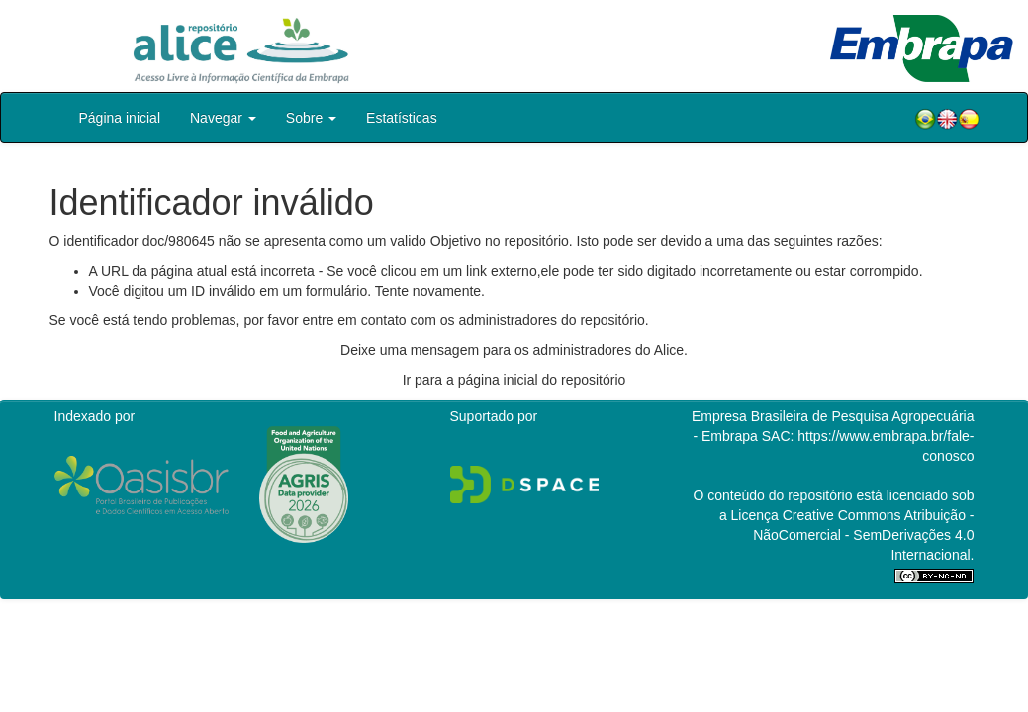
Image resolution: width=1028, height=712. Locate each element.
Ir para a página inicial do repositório (514, 380)
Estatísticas (401, 118)
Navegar (223, 118)
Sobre (311, 118)
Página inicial (120, 118)
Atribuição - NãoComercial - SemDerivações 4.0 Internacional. (863, 535)
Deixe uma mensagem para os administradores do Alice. (514, 350)
